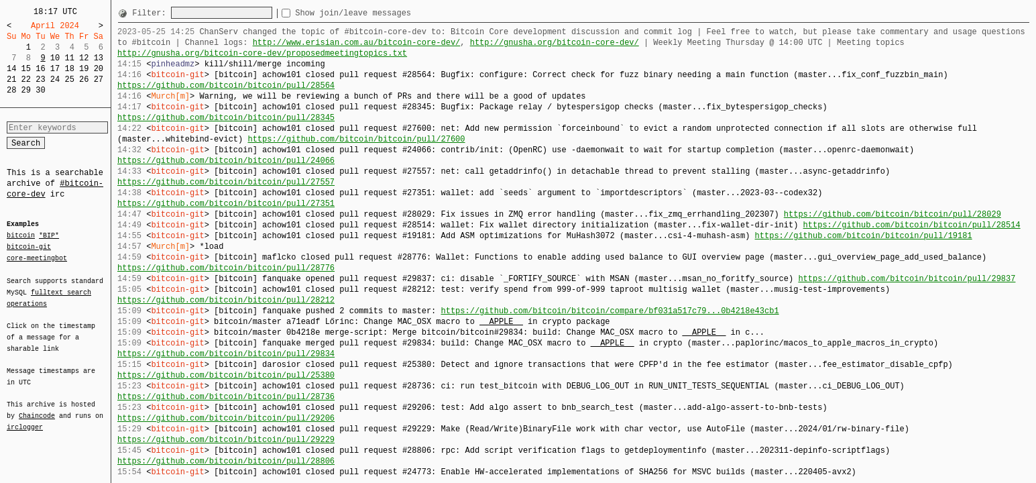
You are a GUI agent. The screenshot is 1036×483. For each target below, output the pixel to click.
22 (26, 79)
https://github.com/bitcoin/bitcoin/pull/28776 (226, 268)
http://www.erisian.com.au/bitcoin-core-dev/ (357, 42)
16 (40, 68)
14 (11, 68)
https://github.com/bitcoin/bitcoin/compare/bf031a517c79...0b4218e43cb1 (610, 311)
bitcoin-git (29, 247)
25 (69, 79)
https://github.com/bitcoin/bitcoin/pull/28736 (226, 396)
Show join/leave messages (377, 13)
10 (55, 58)
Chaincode (37, 408)
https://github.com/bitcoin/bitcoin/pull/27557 (226, 182)
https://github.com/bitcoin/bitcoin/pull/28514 (911, 225)
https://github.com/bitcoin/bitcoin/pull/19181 (863, 235)
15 (26, 68)
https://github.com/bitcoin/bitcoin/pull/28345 (226, 117)
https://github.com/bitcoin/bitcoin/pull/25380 (226, 375)
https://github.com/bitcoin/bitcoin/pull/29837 (906, 278)
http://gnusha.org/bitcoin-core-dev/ (554, 42)
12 (84, 58)
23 (40, 79)
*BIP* (49, 236)
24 (55, 79)
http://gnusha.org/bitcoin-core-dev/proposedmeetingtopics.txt (262, 53)
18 (69, 68)
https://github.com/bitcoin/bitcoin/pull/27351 (226, 203)
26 (84, 79)
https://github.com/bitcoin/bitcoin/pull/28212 (226, 300)
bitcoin (21, 236)
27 (98, 79)
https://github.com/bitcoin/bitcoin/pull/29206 (226, 418)
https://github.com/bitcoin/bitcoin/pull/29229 (226, 439)
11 (69, 58)
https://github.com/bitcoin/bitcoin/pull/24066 (226, 160)
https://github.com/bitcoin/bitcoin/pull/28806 (226, 461)
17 (55, 68)
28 (11, 90)
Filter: (151, 13)
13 (98, 58)
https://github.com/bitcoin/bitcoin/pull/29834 (226, 354)
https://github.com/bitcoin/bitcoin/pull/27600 (356, 139)
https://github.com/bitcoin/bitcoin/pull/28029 (892, 214)
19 (84, 68)
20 (98, 68)
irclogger (25, 418)
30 (40, 90)
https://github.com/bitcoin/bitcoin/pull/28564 (226, 85)
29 (26, 90)
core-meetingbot (37, 257)
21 (11, 79)
